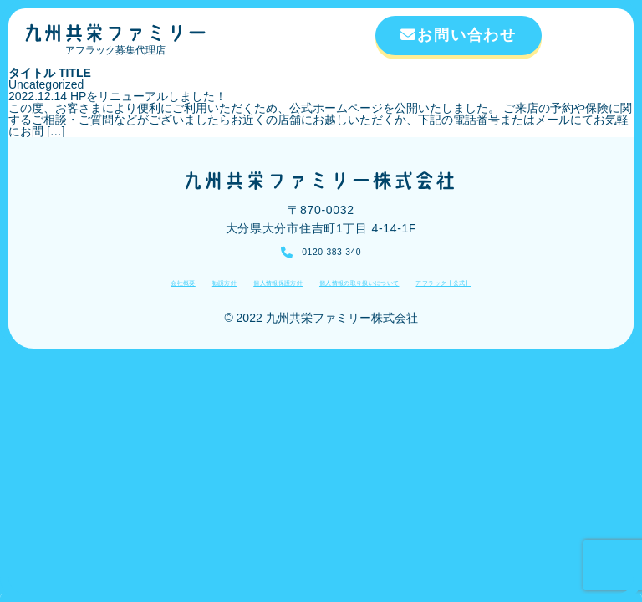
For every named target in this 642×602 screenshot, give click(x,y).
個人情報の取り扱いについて (374, 289)
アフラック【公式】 (507, 289)
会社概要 (109, 289)
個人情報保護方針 (247, 289)
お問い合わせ (458, 35)
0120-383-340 (331, 254)
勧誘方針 (167, 289)
